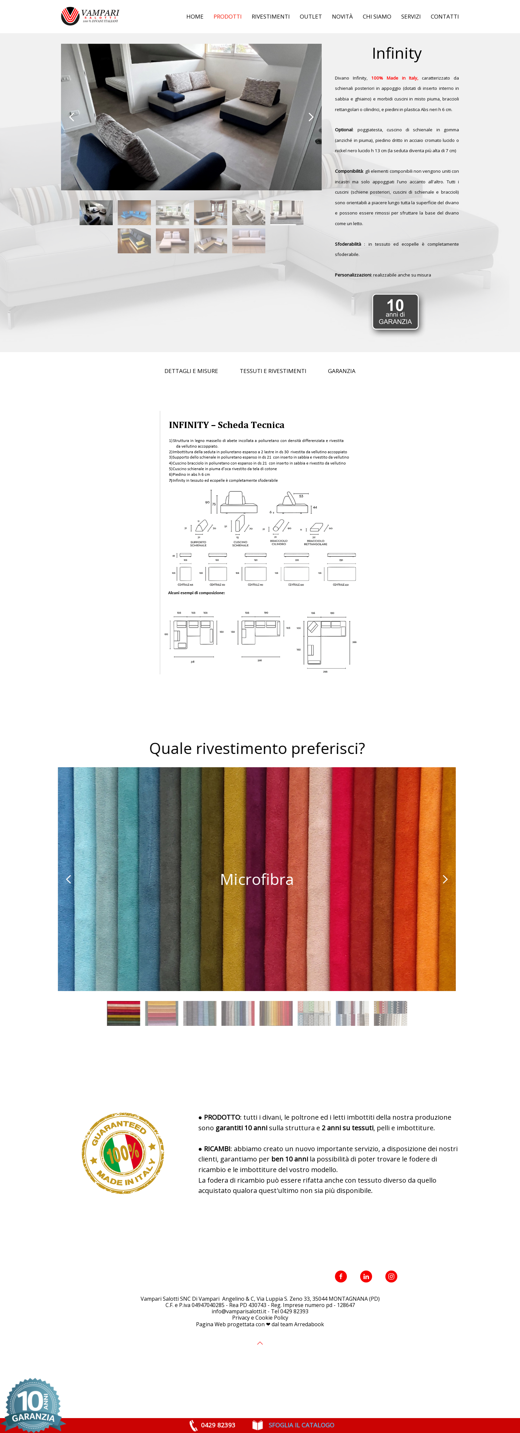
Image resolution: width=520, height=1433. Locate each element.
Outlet (311, 16)
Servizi (411, 16)
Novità (342, 16)
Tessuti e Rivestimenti (273, 404)
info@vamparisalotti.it (239, 1344)
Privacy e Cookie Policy (260, 1350)
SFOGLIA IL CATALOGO (300, 1425)
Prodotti (228, 16)
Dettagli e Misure (191, 404)
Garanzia (342, 404)
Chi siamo (377, 16)
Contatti (445, 16)
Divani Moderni (144, 48)
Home (195, 16)
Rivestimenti (271, 16)
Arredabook (309, 1357)
